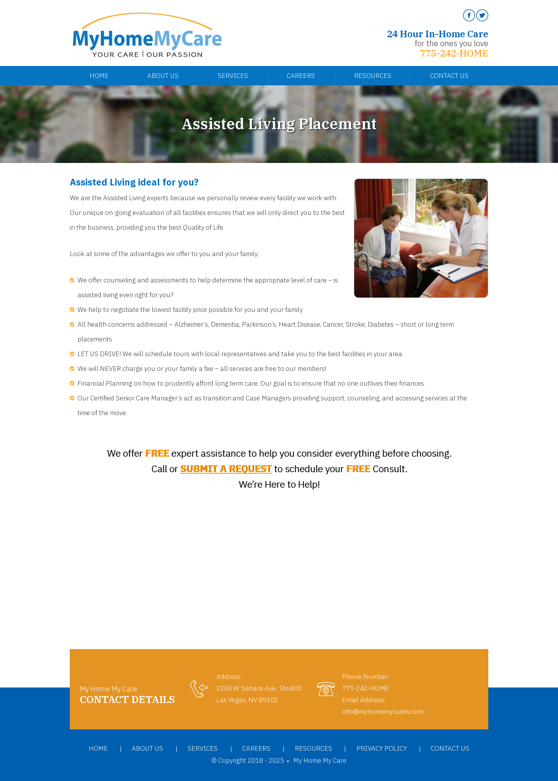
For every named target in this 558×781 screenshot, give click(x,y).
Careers (301, 75)
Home (99, 75)
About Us (163, 75)
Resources (372, 75)
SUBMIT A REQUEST (226, 468)
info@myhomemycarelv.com (383, 711)
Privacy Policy (381, 748)
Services (233, 75)
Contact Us (449, 75)
